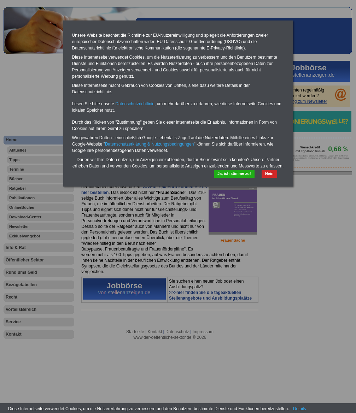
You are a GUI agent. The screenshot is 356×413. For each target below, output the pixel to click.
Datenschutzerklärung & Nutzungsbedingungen (149, 144)
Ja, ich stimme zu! (234, 173)
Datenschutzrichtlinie (134, 103)
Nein (269, 173)
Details (299, 408)
